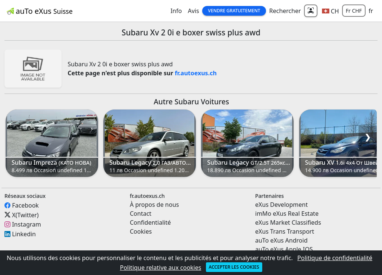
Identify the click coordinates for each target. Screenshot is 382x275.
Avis (193, 11)
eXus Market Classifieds (288, 222)
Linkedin (24, 234)
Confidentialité (150, 222)
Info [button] (176, 11)
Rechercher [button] (285, 11)
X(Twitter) (25, 215)
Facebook (25, 205)
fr (371, 11)
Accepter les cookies (234, 267)
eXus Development (281, 204)
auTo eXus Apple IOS (284, 249)
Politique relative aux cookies (160, 267)
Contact (140, 213)
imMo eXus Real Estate (287, 213)
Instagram (26, 224)
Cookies (141, 231)
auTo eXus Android (281, 240)
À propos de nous (154, 204)
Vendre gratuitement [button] (234, 10)
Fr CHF (354, 10)
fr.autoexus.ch (196, 73)
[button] (330, 11)
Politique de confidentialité (334, 258)
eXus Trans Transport (284, 231)
